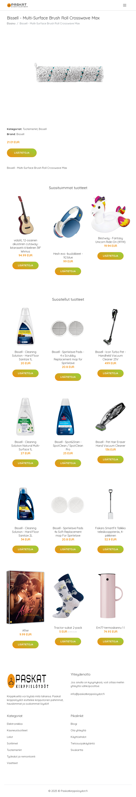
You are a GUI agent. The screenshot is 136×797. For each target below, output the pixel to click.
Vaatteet (12, 763)
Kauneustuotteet (17, 730)
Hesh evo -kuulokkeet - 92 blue (68, 255)
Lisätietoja (21, 152)
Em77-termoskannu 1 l (110, 627)
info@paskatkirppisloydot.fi (88, 694)
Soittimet (12, 743)
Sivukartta (77, 750)
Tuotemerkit (30, 129)
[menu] (125, 5)
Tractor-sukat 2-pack (68, 627)
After (25, 630)
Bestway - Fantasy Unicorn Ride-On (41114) (110, 240)
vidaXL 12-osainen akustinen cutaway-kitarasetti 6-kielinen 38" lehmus (25, 246)
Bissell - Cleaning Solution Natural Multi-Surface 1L (25, 445)
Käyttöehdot (78, 737)
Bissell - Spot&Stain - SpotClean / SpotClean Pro (68, 445)
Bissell (43, 129)
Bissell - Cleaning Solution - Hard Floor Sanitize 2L (25, 531)
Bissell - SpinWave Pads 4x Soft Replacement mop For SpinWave (68, 531)
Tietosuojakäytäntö (83, 743)
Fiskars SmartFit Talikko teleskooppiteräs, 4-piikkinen (110, 531)
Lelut (10, 737)
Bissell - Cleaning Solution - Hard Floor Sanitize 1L (25, 355)
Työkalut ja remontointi (21, 756)
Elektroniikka (14, 723)
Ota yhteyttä (78, 730)
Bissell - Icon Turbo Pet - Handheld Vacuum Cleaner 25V (110, 355)
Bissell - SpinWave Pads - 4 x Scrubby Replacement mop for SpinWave (68, 357)
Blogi (74, 723)
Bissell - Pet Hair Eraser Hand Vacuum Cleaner (110, 443)
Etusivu (11, 23)
